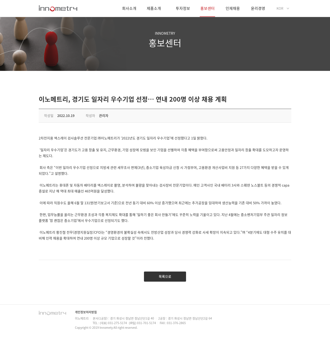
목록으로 (165, 276)
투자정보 (183, 8)
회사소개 (129, 8)
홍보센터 (207, 12)
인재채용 (233, 8)
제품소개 (154, 8)
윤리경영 (258, 8)
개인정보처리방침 (86, 312)
